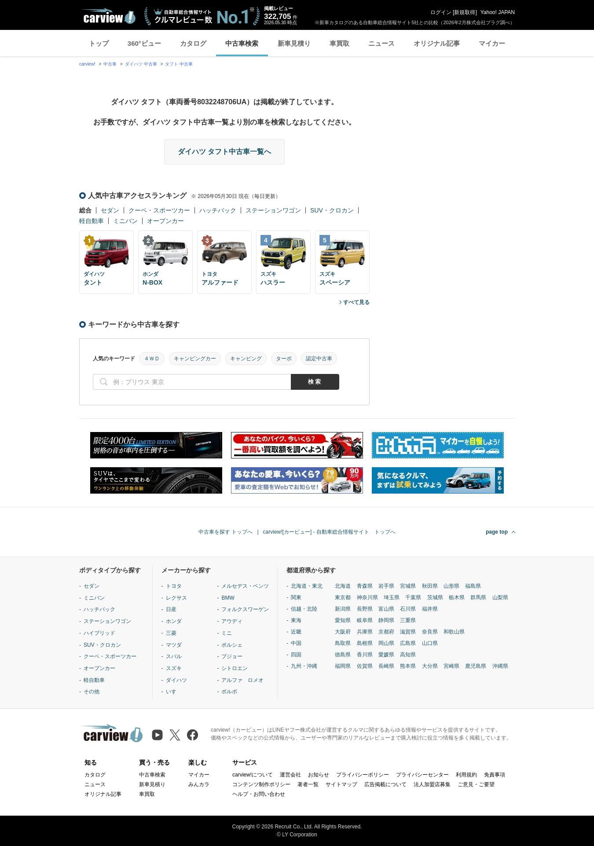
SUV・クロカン (332, 210)
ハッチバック (217, 210)
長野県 (365, 609)
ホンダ (174, 621)
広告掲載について (385, 784)
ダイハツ (176, 680)
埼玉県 (392, 597)
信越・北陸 (304, 609)
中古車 (110, 64)
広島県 (408, 643)
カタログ (193, 43)
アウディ (231, 621)
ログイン (440, 12)
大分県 (430, 666)
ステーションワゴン (273, 210)
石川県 (408, 609)
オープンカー (165, 220)
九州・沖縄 (304, 666)
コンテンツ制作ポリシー (261, 784)
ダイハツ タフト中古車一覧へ (224, 151)
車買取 (339, 43)
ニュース (381, 43)
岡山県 (386, 643)
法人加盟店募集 (432, 784)
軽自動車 (91, 220)
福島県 (473, 586)
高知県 (408, 655)
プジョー (231, 656)
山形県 (451, 586)
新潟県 (343, 609)
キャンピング (246, 358)
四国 (296, 655)
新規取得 (464, 12)
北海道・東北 (307, 586)
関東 (296, 597)
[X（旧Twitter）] (175, 735)
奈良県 (430, 632)
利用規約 (466, 775)
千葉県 (413, 597)
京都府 (386, 632)
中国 (296, 643)
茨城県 (435, 597)
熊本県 (408, 666)
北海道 (343, 586)
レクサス (176, 598)
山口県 (430, 643)
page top (497, 532)
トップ (99, 43)
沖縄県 (500, 666)
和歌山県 (454, 632)
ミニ (226, 633)
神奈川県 (367, 597)
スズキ (174, 668)
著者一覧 (308, 784)
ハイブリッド (99, 633)
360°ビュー (144, 43)
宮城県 (408, 586)
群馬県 (478, 597)
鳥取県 (343, 643)
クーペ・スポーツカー (159, 210)
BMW (227, 598)
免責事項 (494, 775)
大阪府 (343, 632)
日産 (171, 609)
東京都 (343, 597)
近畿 (296, 632)
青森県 (365, 586)
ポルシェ (231, 645)
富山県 (386, 609)
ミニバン (125, 220)
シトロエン (234, 668)
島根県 (365, 643)
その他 (91, 692)
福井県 (430, 609)
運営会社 (290, 775)
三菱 (171, 633)
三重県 (408, 620)
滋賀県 (408, 632)
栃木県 (457, 597)
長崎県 (386, 666)
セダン (110, 210)
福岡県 (343, 666)
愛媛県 (386, 655)
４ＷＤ (152, 358)
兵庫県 (365, 632)
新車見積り (294, 43)
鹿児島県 (475, 666)
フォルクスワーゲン (245, 609)
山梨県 (500, 597)
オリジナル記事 (437, 43)
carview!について (252, 775)
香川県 (365, 655)
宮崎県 (451, 666)
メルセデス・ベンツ (245, 586)
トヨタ (174, 586)
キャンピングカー (195, 358)
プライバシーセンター (422, 775)
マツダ (174, 645)
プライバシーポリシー (362, 775)
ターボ (284, 358)
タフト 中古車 (179, 64)
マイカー (492, 43)
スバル (174, 656)
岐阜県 (365, 620)
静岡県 (386, 620)
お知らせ (318, 775)
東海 (296, 620)
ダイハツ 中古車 (141, 64)
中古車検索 (241, 43)
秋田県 (430, 586)
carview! (87, 64)
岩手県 (386, 586)
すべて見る (356, 302)
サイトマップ (341, 784)
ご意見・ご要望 (476, 784)
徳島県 (343, 655)
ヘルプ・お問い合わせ (258, 794)
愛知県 (343, 620)
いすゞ (174, 692)
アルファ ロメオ (242, 680)
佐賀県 (365, 666)
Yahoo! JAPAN (497, 12)
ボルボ (229, 692)
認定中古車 (319, 358)
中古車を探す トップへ (225, 532)
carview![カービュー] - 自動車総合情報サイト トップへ (329, 532)
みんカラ (198, 784)
